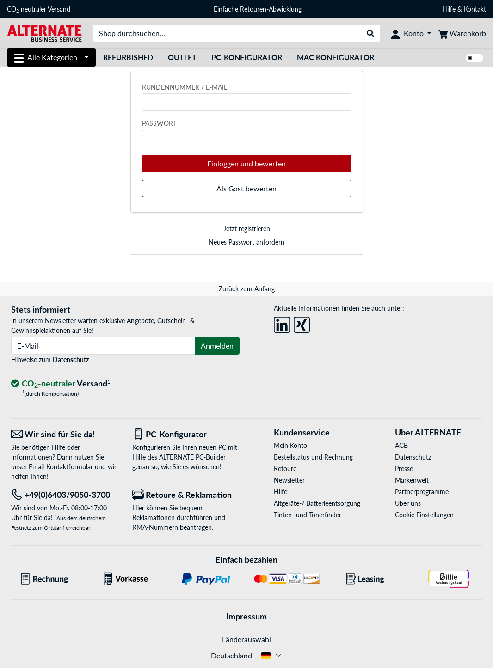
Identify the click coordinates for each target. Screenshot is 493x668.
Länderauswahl (246, 639)
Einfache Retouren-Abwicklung (258, 9)
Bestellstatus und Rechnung (313, 457)
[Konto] (411, 33)
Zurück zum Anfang (247, 289)
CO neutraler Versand (40, 9)
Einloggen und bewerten (246, 163)
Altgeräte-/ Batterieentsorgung (317, 503)
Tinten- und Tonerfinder (307, 515)
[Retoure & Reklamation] (186, 495)
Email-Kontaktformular (61, 467)
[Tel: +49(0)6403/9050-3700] (64, 495)
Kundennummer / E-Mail (184, 87)
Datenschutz (71, 359)
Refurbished (128, 57)
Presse (404, 468)
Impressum (246, 616)
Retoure (285, 468)
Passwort (159, 123)
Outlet (182, 57)
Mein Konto (290, 445)
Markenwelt (412, 480)
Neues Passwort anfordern (246, 242)
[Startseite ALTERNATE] (44, 33)
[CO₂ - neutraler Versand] (60, 384)
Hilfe (449, 9)
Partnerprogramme (422, 492)
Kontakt (475, 9)
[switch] (474, 58)
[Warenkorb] (462, 33)
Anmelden (217, 345)
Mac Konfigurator (335, 57)
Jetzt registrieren (246, 229)
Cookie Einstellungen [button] (424, 515)
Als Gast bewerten (246, 188)
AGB (401, 445)
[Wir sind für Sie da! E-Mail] (64, 434)
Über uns (408, 503)
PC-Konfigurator (246, 57)
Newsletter (289, 480)
